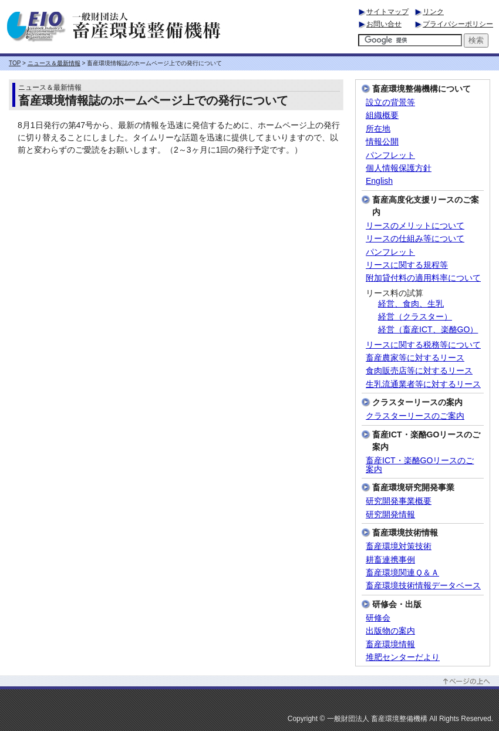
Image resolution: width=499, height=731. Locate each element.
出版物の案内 (390, 630)
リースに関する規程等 (407, 265)
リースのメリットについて (415, 225)
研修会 (378, 618)
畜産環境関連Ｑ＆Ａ (402, 572)
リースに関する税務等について (423, 345)
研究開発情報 (390, 514)
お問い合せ (384, 24)
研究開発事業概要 (398, 501)
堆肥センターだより (403, 657)
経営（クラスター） (415, 316)
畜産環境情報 (390, 644)
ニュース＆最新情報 (54, 63)
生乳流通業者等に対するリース (423, 384)
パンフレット (390, 155)
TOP (15, 63)
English (379, 181)
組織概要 (382, 115)
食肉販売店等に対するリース (419, 370)
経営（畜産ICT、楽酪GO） (428, 329)
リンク (433, 12)
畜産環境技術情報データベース (423, 585)
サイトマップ (387, 12)
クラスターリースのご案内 (415, 416)
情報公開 (382, 141)
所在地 (378, 128)
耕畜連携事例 (390, 559)
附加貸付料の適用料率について (423, 278)
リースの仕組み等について (415, 238)
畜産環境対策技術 (398, 546)
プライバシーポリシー (458, 24)
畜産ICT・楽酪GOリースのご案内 (420, 465)
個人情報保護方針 (398, 168)
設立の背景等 (390, 102)
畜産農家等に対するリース (415, 357)
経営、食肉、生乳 (411, 303)
